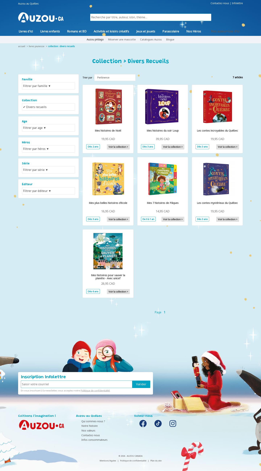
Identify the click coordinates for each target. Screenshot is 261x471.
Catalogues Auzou (151, 39)
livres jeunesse (36, 46)
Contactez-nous (220, 3)
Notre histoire (85, 426)
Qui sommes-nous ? (89, 421)
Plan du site (155, 460)
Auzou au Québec (28, 3)
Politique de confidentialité (95, 390)
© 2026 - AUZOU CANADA (130, 456)
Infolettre (237, 3)
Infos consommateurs (90, 439)
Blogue (170, 39)
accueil (21, 46)
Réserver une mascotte (122, 39)
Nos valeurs (84, 430)
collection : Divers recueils (61, 46)
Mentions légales (108, 460)
